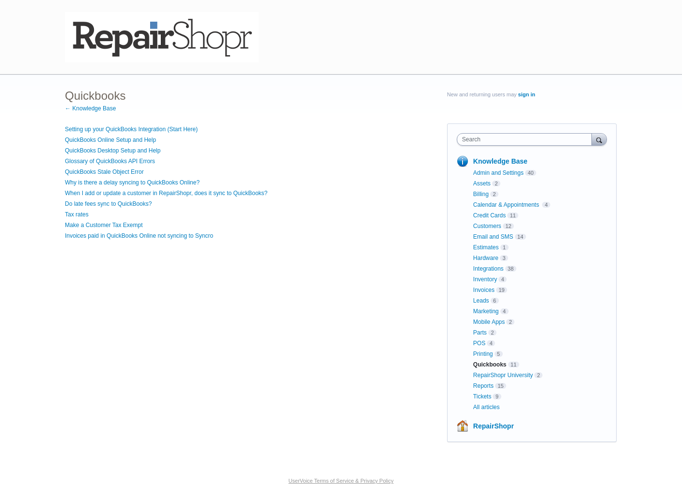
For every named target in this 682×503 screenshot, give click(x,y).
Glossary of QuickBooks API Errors (110, 161)
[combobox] (527, 139)
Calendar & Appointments (507, 204)
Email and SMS (493, 236)
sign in (526, 94)
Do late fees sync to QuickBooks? (108, 203)
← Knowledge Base (90, 108)
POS (479, 343)
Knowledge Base (500, 161)
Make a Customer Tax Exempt (104, 225)
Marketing (486, 311)
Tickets (482, 396)
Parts (480, 332)
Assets (482, 183)
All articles (486, 407)
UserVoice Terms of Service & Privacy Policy (341, 481)
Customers (487, 226)
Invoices (484, 290)
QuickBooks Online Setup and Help (110, 140)
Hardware (485, 258)
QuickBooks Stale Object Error (104, 171)
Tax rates (77, 214)
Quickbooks (490, 364)
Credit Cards (489, 215)
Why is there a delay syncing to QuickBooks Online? (132, 182)
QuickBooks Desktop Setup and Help (112, 150)
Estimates (486, 247)
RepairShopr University (503, 375)
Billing (481, 194)
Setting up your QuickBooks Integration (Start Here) (131, 129)
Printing (483, 354)
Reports (483, 385)
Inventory (485, 279)
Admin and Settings (498, 172)
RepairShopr (493, 426)
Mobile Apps (489, 322)
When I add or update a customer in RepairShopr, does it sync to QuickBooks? (166, 193)
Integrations (488, 268)
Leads (481, 300)
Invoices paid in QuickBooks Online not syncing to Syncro (139, 235)
